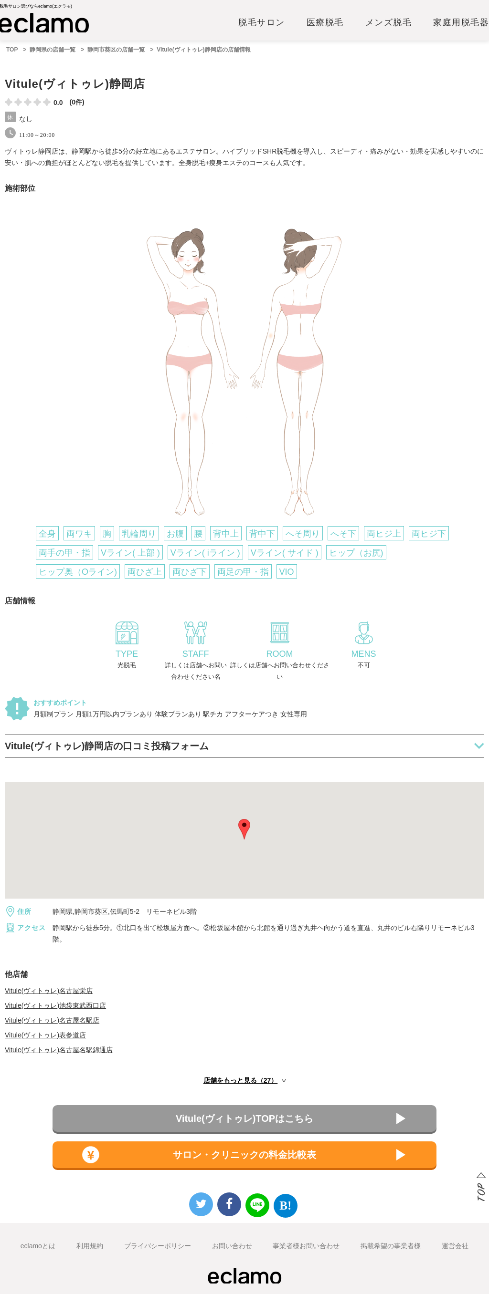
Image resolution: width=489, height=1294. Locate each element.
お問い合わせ (232, 1246)
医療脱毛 (325, 22)
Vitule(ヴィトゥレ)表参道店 (45, 1035)
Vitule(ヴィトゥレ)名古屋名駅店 (52, 1020)
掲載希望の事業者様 (391, 1246)
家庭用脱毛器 (461, 22)
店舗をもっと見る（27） (240, 1080)
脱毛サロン (261, 22)
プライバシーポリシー (157, 1246)
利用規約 (89, 1246)
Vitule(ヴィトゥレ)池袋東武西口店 (55, 1005)
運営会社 (455, 1246)
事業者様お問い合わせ (306, 1246)
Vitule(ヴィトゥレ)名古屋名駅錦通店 (59, 1050)
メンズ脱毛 (388, 22)
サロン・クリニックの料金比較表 (244, 1154)
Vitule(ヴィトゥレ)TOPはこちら (244, 1118)
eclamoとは (38, 1246)
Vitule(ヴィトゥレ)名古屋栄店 (49, 990)
